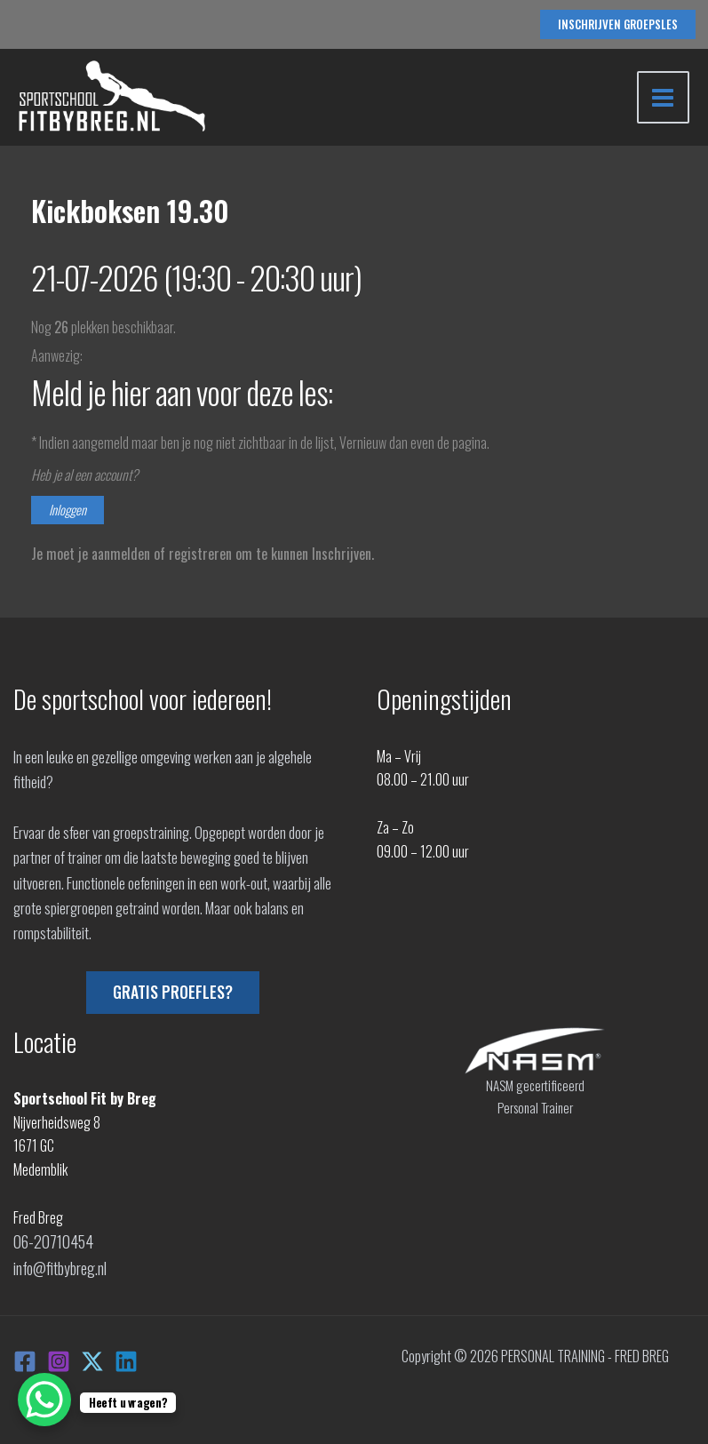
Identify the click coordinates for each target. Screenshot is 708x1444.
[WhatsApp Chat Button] (44, 1399)
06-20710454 (49, 1240)
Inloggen (67, 510)
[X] (92, 1356)
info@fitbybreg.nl (58, 1264)
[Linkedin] (126, 1356)
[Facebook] (24, 1356)
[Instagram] (58, 1356)
